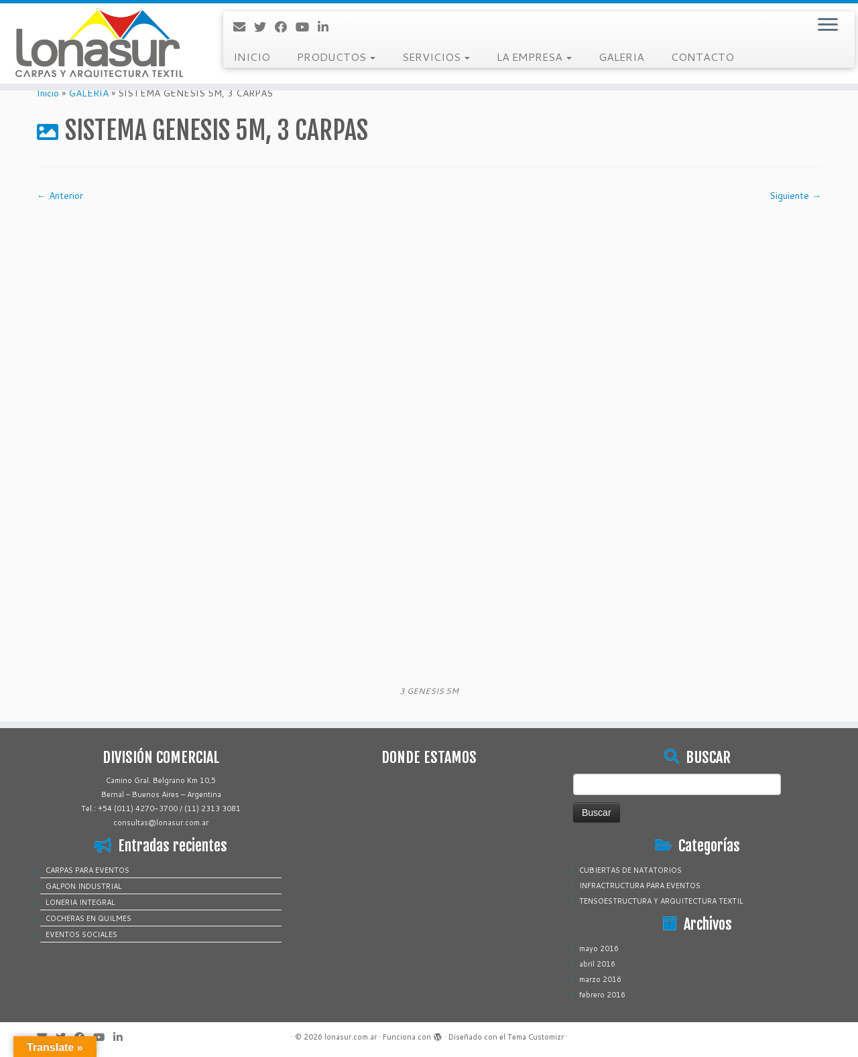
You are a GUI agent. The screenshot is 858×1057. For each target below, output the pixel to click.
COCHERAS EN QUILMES (88, 918)
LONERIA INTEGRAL (80, 902)
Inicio (48, 93)
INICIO (251, 56)
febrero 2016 (602, 994)
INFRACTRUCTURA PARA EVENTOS (639, 885)
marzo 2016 (600, 979)
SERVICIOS (436, 56)
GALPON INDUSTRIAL (84, 886)
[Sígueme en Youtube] (307, 27)
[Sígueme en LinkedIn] (327, 27)
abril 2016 (597, 964)
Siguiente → (795, 195)
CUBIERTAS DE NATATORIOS (630, 870)
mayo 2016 (599, 948)
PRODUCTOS (336, 56)
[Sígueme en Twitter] (264, 27)
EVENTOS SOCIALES (81, 934)
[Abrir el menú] (828, 25)
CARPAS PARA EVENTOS (87, 870)
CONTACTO (702, 56)
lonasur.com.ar (350, 1037)
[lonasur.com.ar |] (99, 43)
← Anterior (60, 195)
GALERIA (621, 56)
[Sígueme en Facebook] (285, 27)
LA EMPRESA (534, 56)
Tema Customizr (535, 1037)
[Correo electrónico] (243, 27)
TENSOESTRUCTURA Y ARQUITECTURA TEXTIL (661, 901)
